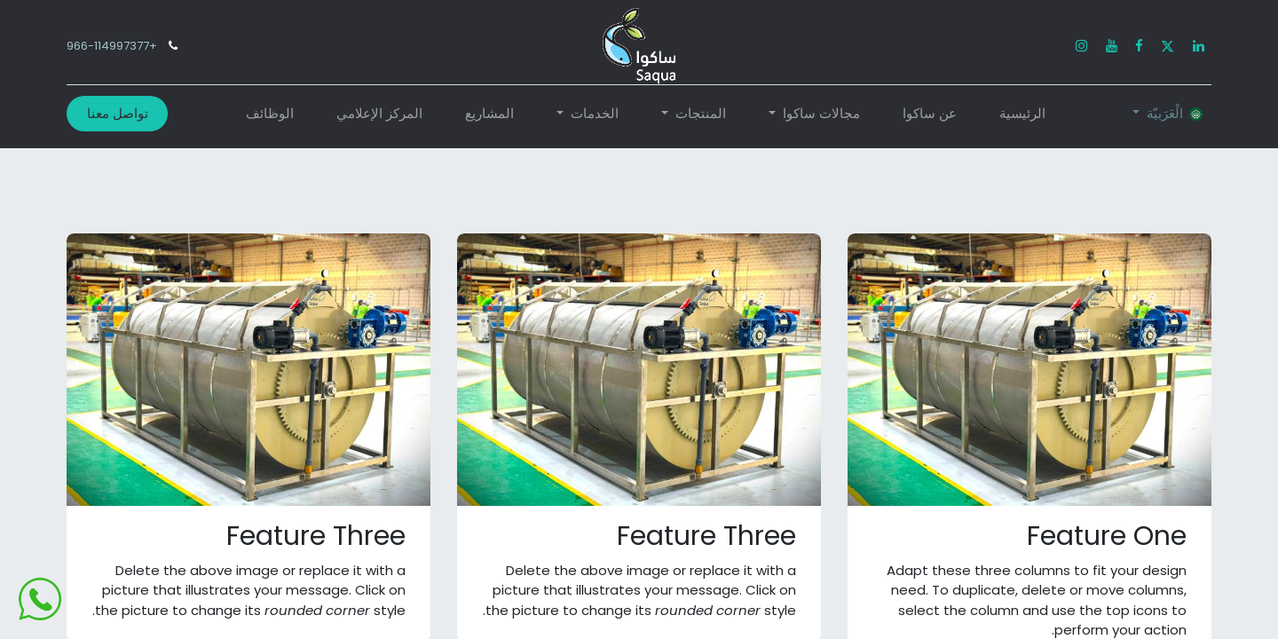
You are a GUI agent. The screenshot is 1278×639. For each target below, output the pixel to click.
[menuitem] (1022, 114)
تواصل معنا (117, 113)
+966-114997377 (112, 45)
